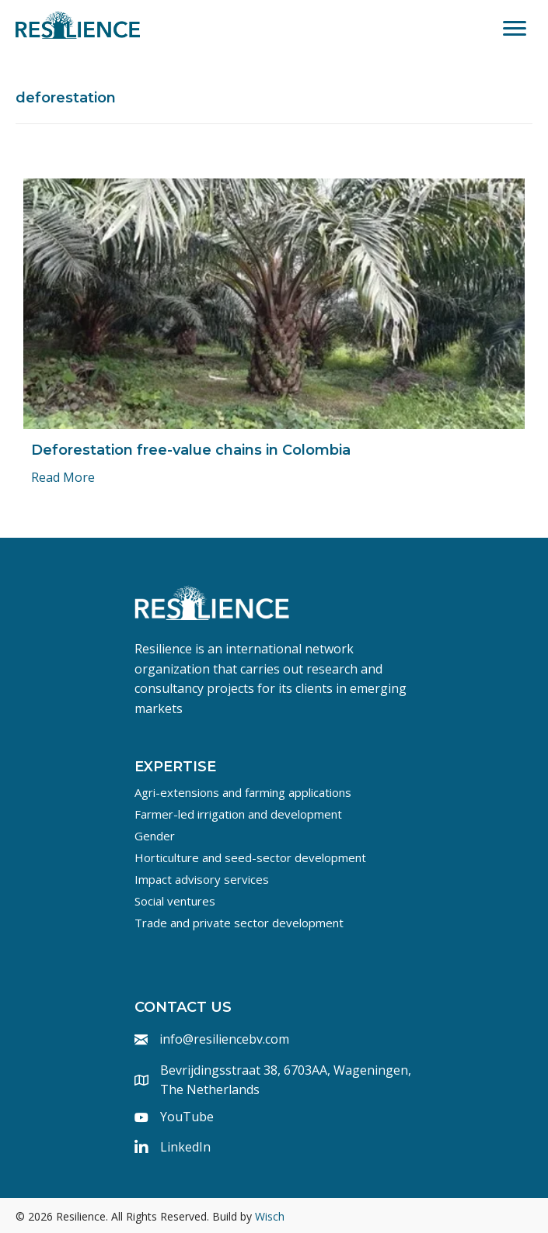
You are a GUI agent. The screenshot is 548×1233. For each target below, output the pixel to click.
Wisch (269, 1216)
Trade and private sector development (239, 922)
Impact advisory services (201, 879)
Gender (154, 835)
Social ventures (174, 901)
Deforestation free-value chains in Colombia (191, 450)
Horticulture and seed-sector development (250, 857)
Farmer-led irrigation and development (238, 814)
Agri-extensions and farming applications (242, 792)
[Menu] (514, 29)
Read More (63, 477)
